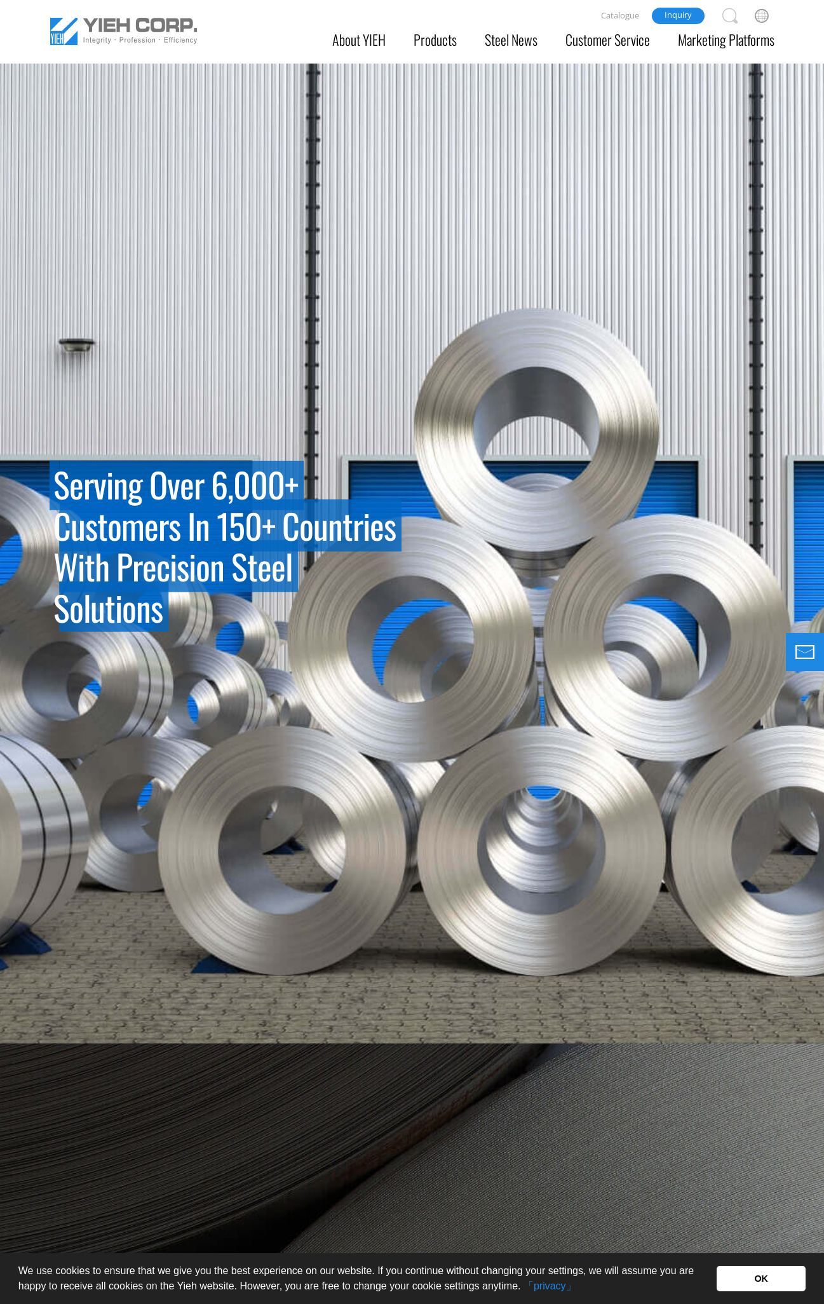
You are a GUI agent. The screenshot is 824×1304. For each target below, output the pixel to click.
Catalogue (620, 15)
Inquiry (678, 14)
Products (435, 39)
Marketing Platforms (726, 39)
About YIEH (359, 39)
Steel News (511, 39)
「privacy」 (549, 1285)
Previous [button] (16, 553)
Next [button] (808, 553)
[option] (412, 521)
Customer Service (607, 39)
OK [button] (761, 1278)
